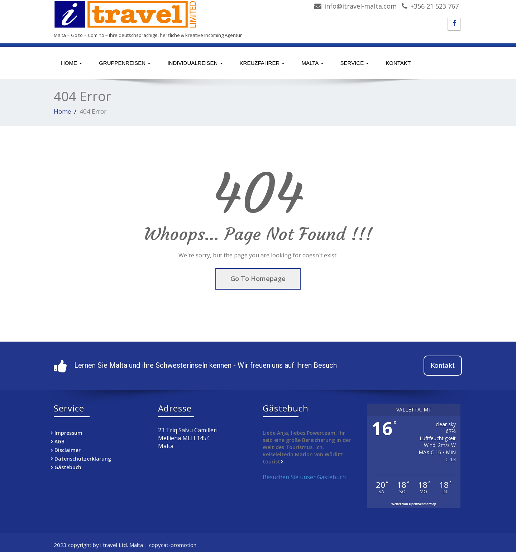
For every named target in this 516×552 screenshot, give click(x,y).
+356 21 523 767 (434, 6)
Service (354, 63)
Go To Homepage (258, 278)
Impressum (68, 432)
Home (71, 63)
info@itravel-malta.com (360, 6)
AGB (59, 441)
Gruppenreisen (124, 63)
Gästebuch (67, 467)
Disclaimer (67, 450)
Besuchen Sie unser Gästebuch (304, 477)
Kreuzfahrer (262, 63)
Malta (312, 63)
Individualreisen (195, 63)
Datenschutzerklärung (82, 458)
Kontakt (398, 63)
